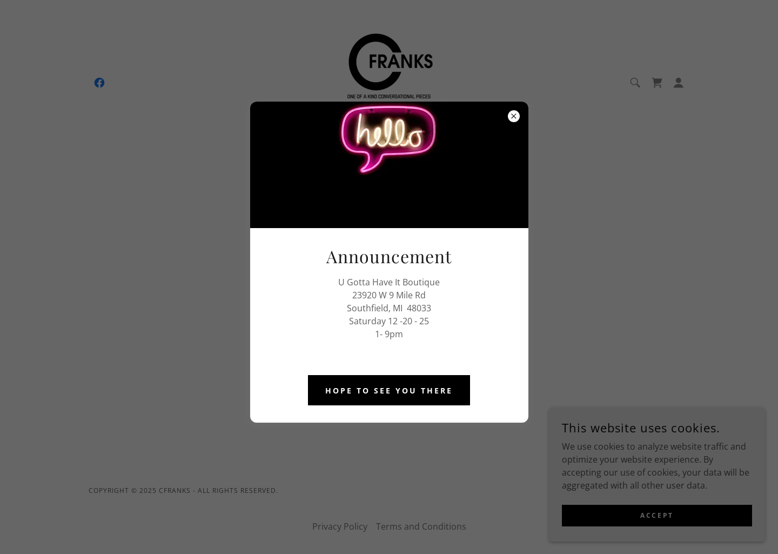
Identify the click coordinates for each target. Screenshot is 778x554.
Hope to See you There (389, 390)
